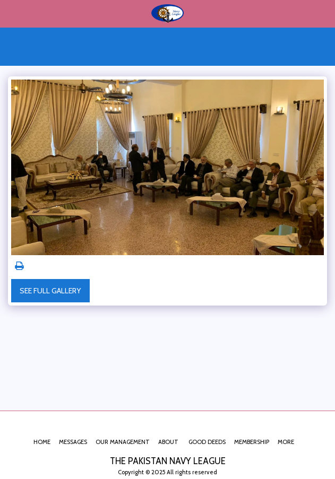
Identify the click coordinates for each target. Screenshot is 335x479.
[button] (12, 13)
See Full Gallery (50, 290)
